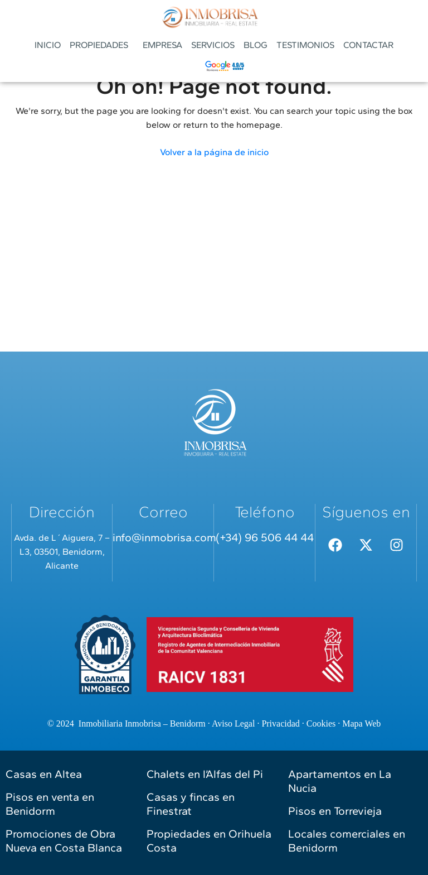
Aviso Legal (233, 723)
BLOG (256, 45)
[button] (101, 45)
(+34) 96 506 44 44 (265, 537)
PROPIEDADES (99, 45)
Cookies (321, 723)
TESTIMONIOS (305, 45)
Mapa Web (361, 723)
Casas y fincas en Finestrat (191, 804)
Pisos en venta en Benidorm (50, 804)
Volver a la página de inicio (214, 152)
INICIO (48, 45)
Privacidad (280, 723)
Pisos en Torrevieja (335, 811)
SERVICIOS (213, 45)
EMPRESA (162, 45)
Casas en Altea (44, 774)
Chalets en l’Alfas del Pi (205, 774)
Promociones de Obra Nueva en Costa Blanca (64, 840)
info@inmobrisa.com (164, 537)
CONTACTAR (368, 45)
